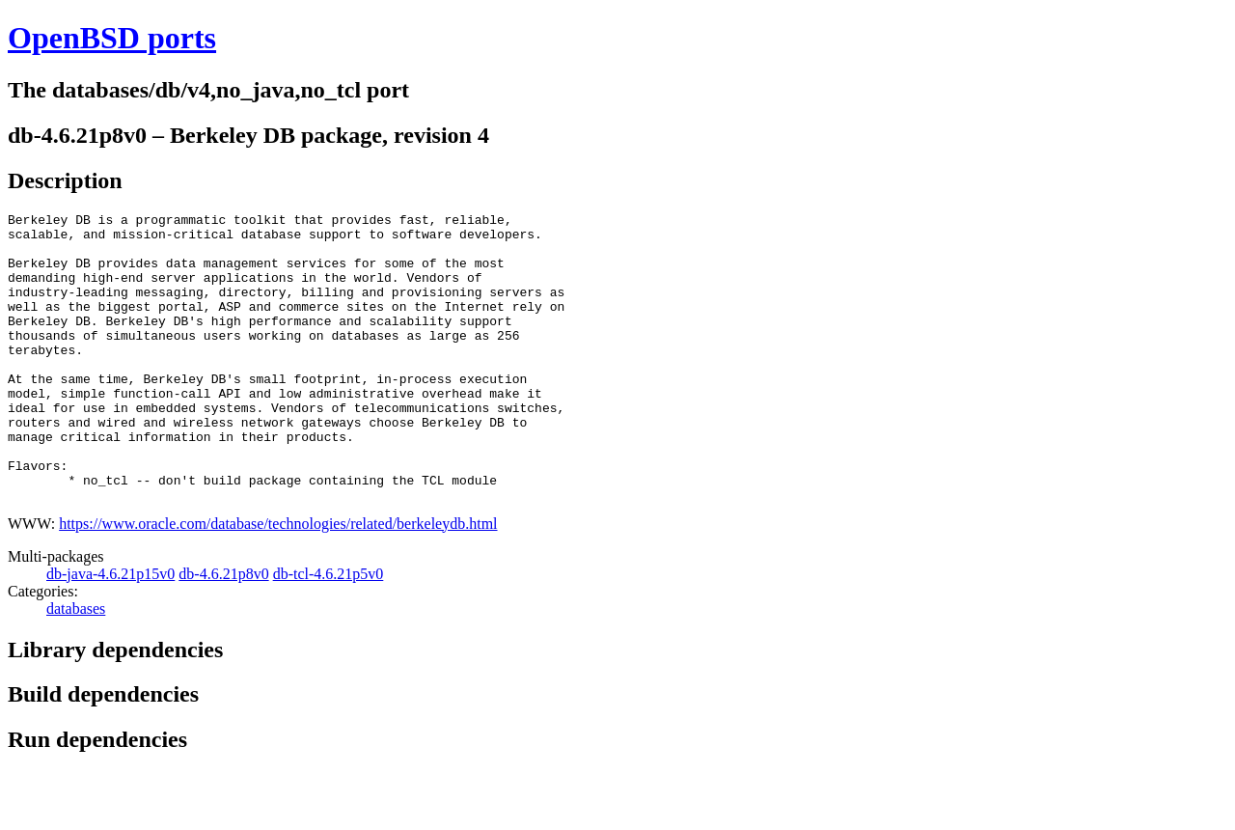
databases (75, 666)
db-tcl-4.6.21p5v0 (328, 631)
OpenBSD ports (112, 37)
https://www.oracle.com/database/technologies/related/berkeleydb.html (278, 581)
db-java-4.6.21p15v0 (110, 631)
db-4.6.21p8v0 (223, 631)
